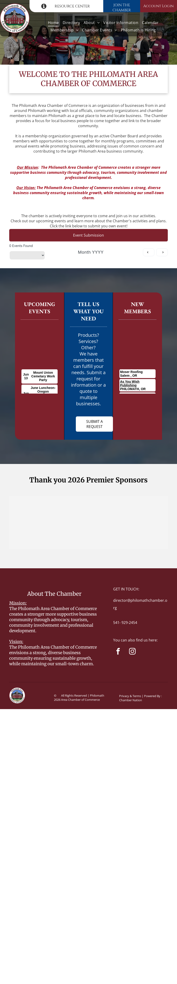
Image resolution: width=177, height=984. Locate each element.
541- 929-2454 (125, 622)
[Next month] (162, 252)
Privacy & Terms (130, 696)
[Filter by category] (27, 255)
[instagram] (132, 652)
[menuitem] (53, 22)
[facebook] (118, 652)
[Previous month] (148, 252)
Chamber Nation (130, 700)
